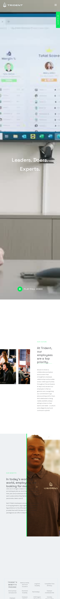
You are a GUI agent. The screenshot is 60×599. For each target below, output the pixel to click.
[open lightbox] (30, 289)
